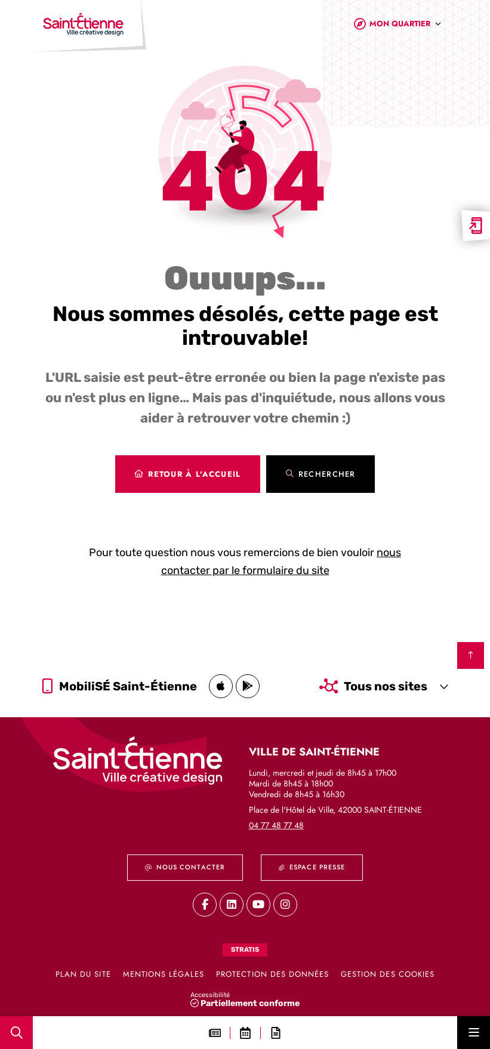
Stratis (245, 950)
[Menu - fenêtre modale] (473, 1032)
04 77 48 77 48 (276, 825)
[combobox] (405, 29)
